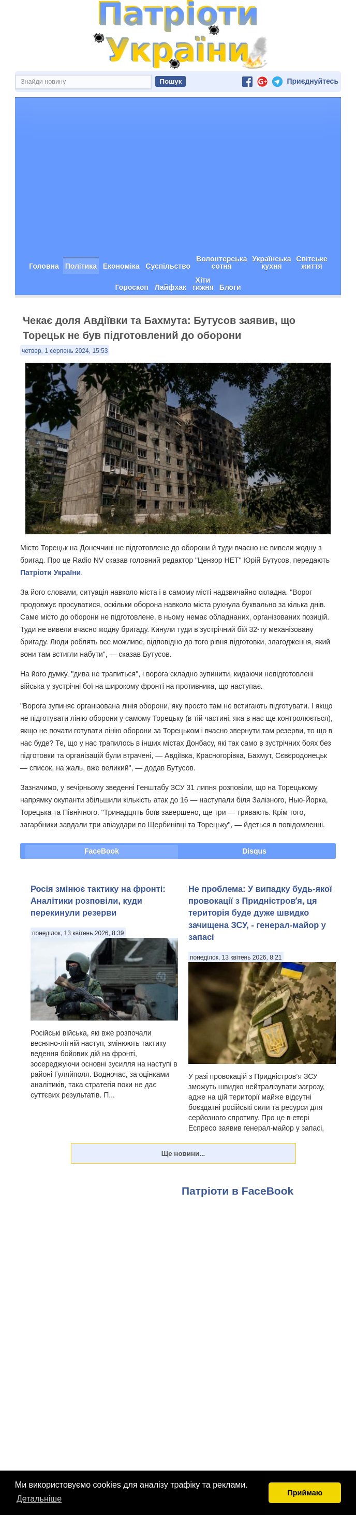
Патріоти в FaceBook (237, 1191)
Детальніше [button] (39, 1498)
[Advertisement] (178, 175)
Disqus (254, 851)
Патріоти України (50, 572)
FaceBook (101, 851)
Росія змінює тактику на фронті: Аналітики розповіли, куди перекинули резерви (98, 901)
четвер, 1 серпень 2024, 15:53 (65, 350)
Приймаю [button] (304, 1493)
